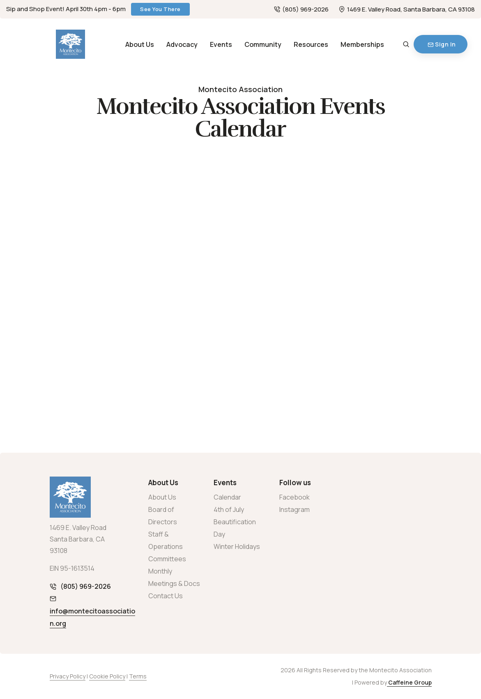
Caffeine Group (409, 682)
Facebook (294, 497)
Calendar (227, 497)
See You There (160, 9)
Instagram (294, 509)
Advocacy (182, 44)
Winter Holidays (237, 546)
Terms (138, 676)
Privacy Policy (67, 676)
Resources (311, 44)
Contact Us (165, 595)
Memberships (362, 44)
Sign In (442, 44)
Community (262, 44)
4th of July (229, 509)
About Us (139, 44)
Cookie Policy (107, 676)
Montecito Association (240, 89)
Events (221, 44)
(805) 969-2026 (301, 9)
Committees (167, 558)
